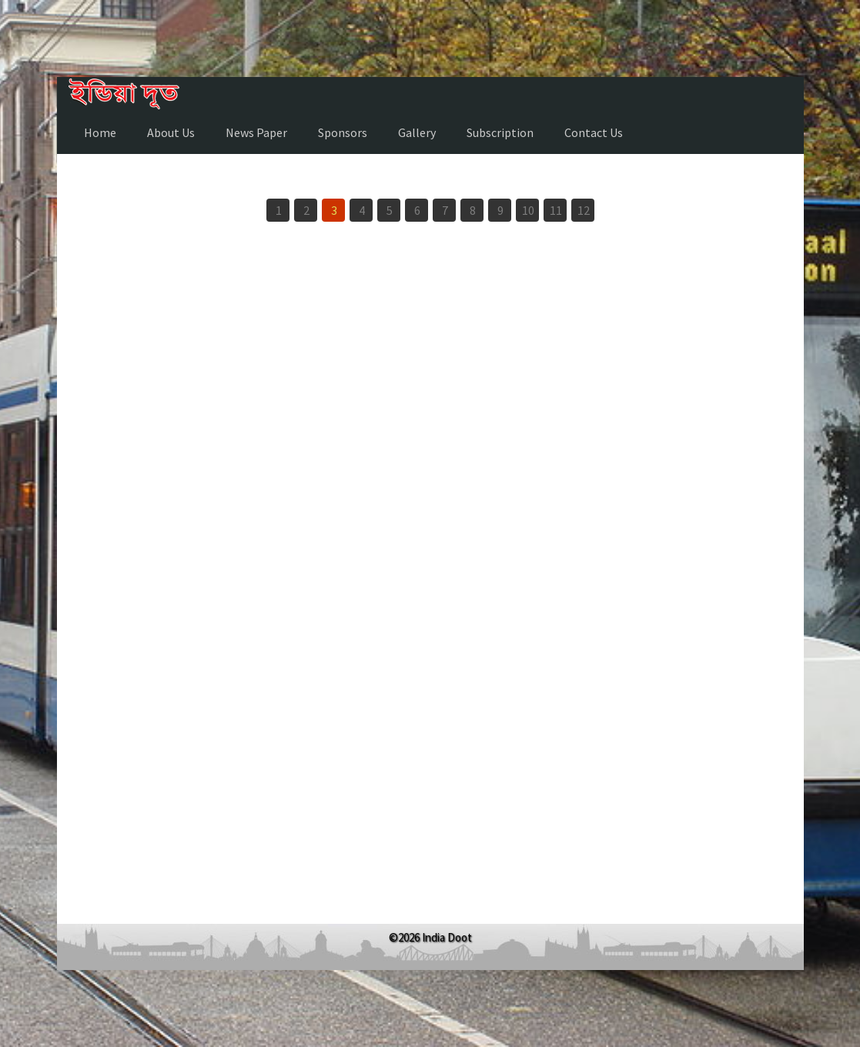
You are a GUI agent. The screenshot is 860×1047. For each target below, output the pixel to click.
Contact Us (593, 132)
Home (100, 132)
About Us (171, 132)
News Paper (256, 132)
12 (583, 210)
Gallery (417, 132)
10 (528, 210)
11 (556, 210)
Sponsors (342, 132)
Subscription (500, 132)
